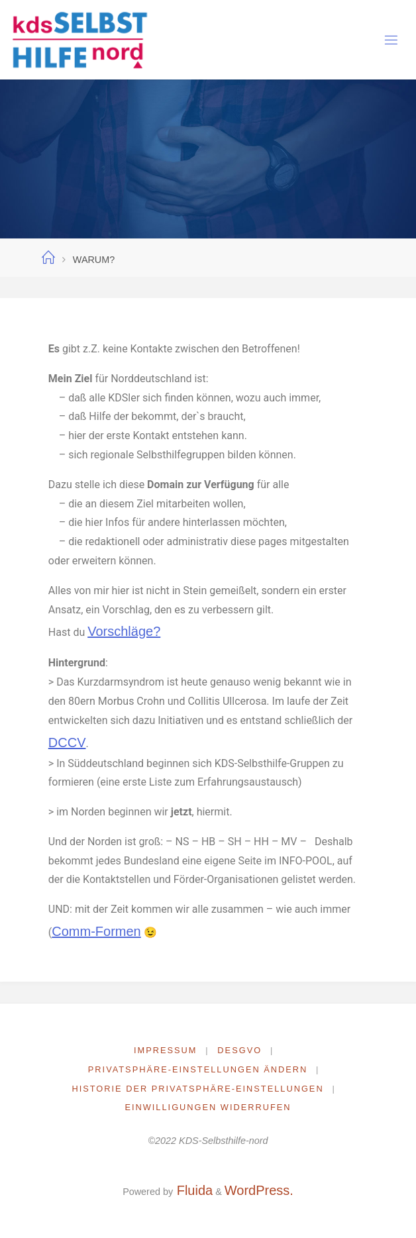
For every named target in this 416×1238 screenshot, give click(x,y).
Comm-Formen (96, 931)
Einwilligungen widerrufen (208, 1107)
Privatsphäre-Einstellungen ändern (197, 1069)
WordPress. (259, 1190)
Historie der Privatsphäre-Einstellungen (197, 1089)
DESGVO (239, 1050)
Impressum (165, 1050)
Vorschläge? (123, 631)
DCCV (67, 742)
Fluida (193, 1190)
